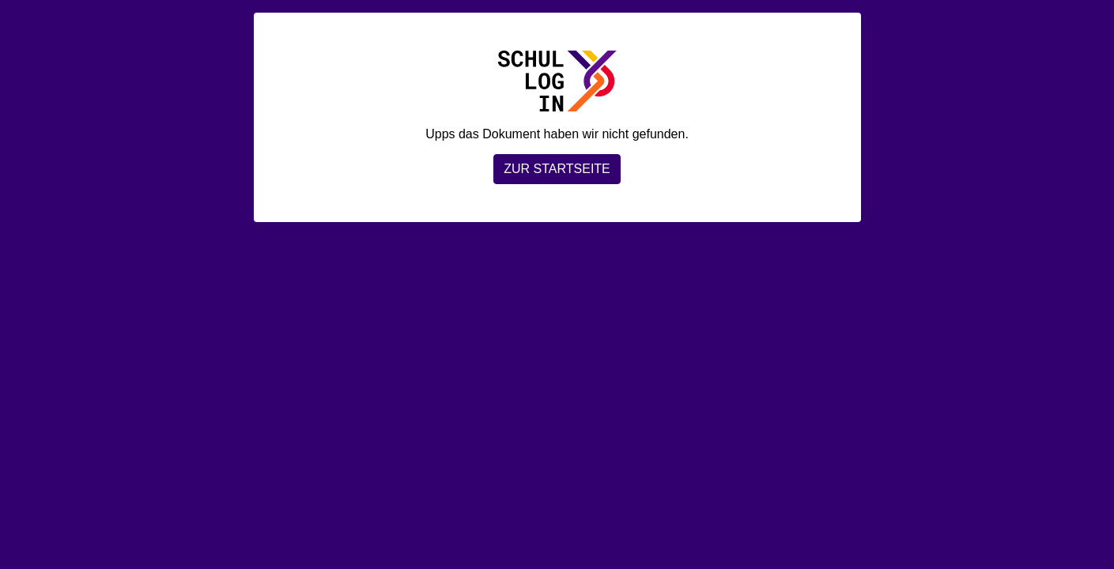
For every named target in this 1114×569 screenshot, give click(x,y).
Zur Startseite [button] (557, 168)
